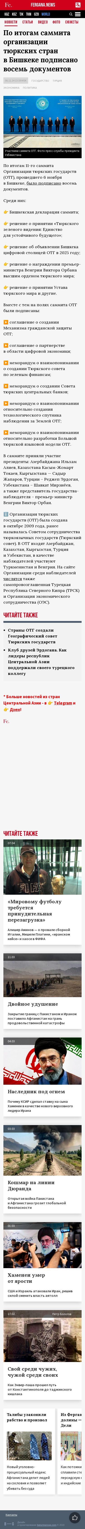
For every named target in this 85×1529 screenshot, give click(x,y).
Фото (56, 22)
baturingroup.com (46, 1525)
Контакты (11, 1514)
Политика (30, 87)
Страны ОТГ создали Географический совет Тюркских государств (32, 636)
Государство (40, 80)
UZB (36, 14)
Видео (43, 22)
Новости (11, 22)
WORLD (45, 14)
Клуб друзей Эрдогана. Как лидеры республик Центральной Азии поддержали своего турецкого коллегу (41, 661)
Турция (57, 80)
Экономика (11, 87)
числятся (12, 578)
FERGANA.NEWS (43, 5)
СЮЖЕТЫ (71, 22)
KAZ (7, 14)
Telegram (63, 703)
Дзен (15, 709)
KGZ (14, 14)
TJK (21, 14)
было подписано (44, 183)
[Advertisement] (42, 784)
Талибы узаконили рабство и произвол (27, 1417)
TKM (28, 14)
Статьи (27, 22)
